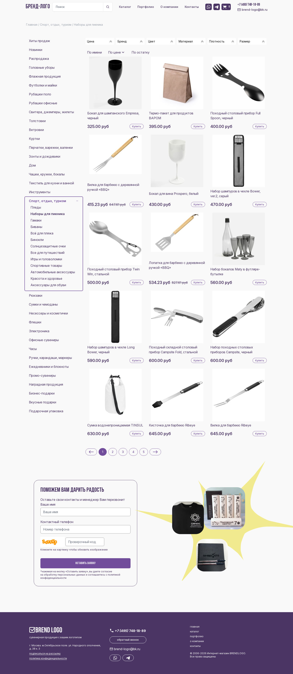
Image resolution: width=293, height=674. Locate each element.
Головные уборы (42, 67)
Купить (136, 126)
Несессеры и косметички (48, 313)
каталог (194, 631)
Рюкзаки (35, 295)
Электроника (39, 331)
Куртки (34, 139)
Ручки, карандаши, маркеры (50, 358)
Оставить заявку (85, 563)
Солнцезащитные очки (48, 246)
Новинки (35, 50)
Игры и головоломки (46, 259)
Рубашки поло (40, 94)
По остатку (141, 52)
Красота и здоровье (46, 278)
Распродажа (39, 59)
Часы (33, 349)
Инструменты (39, 192)
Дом (32, 165)
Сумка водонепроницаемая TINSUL (115, 425)
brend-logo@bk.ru (252, 10)
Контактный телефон (56, 522)
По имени (94, 52)
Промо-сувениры (42, 375)
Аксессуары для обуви (48, 285)
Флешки (35, 322)
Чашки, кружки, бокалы (47, 174)
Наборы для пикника (48, 214)
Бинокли (37, 240)
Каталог (125, 6)
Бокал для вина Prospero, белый (173, 194)
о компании (197, 641)
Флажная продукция (45, 76)
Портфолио (145, 6)
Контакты (192, 6)
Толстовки (37, 121)
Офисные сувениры (44, 340)
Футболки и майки (43, 85)
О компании (169, 6)
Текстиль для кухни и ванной (51, 183)
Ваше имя (47, 504)
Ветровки (36, 130)
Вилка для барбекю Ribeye (230, 425)
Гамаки (36, 220)
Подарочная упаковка (46, 411)
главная (194, 626)
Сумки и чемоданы (43, 304)
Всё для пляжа (42, 233)
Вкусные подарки (42, 402)
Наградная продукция (46, 384)
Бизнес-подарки (42, 393)
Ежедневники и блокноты (49, 367)
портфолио (196, 636)
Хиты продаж (39, 41)
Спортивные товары (46, 266)
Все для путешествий (47, 253)
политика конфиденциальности (48, 658)
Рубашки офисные (43, 103)
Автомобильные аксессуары (53, 272)
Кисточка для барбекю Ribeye (172, 425)
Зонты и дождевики (44, 156)
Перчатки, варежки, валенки (51, 148)
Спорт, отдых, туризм (54, 201)
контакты (195, 646)
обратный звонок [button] (128, 639)
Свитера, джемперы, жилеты (51, 112)
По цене (114, 52)
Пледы (36, 207)
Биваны (36, 227)
